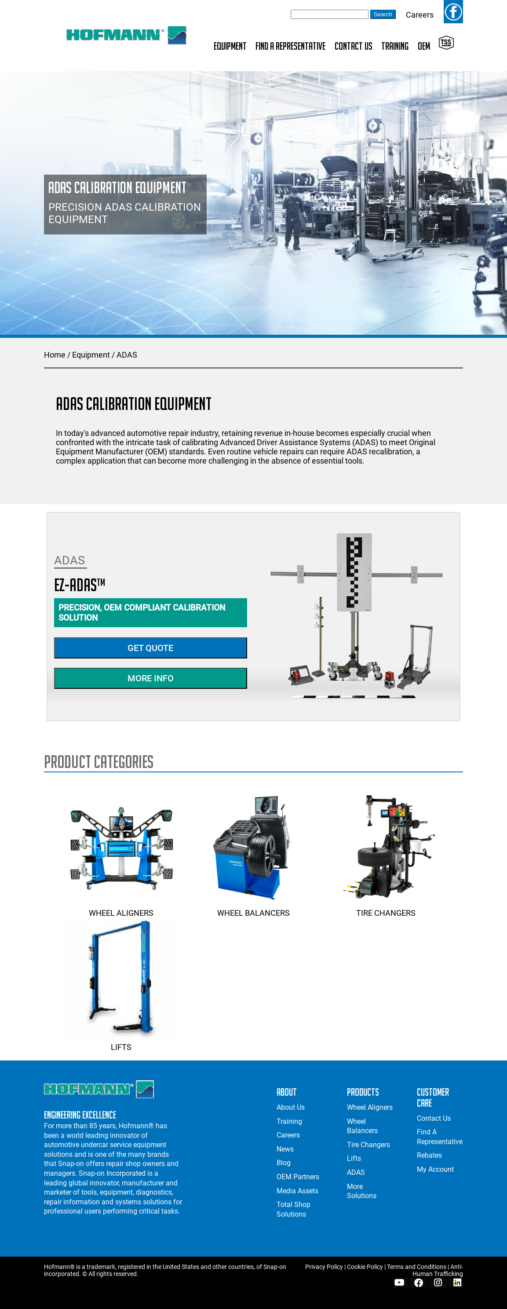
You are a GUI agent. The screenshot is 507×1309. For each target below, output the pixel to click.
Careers (420, 14)
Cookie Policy (365, 1266)
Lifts (121, 1042)
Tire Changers (386, 908)
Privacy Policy (324, 1266)
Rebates (429, 1155)
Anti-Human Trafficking (437, 1270)
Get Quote (150, 648)
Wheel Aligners (121, 908)
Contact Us (353, 45)
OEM (424, 45)
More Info (151, 678)
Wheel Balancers (254, 908)
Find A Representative (290, 45)
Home (55, 354)
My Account (435, 1169)
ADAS (127, 354)
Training (395, 45)
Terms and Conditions (416, 1266)
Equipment (230, 45)
